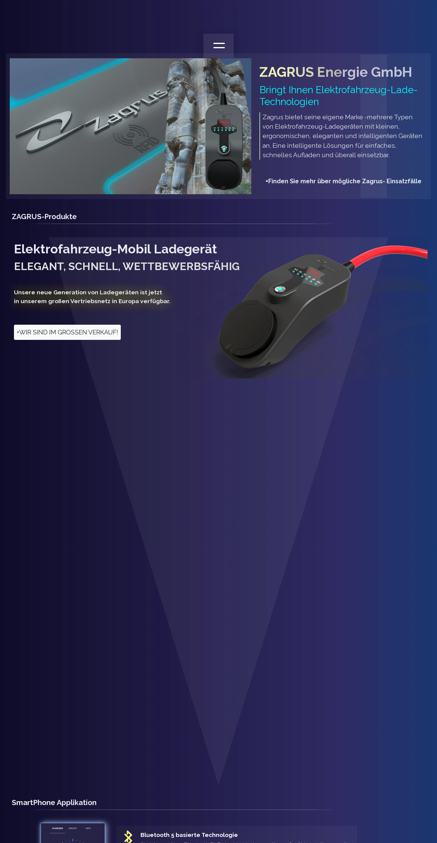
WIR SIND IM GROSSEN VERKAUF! (67, 332)
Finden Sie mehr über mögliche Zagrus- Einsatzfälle (344, 181)
